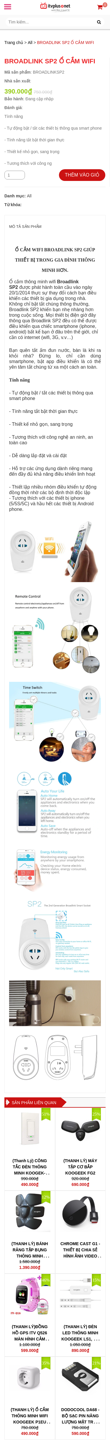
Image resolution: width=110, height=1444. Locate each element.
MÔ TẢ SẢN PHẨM (25, 226)
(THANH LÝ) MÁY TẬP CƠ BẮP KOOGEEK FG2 (80, 1166)
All (30, 42)
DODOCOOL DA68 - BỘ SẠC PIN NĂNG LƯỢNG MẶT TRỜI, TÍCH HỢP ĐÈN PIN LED (80, 1422)
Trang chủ (13, 42)
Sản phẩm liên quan (34, 1102)
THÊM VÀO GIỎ (82, 174)
